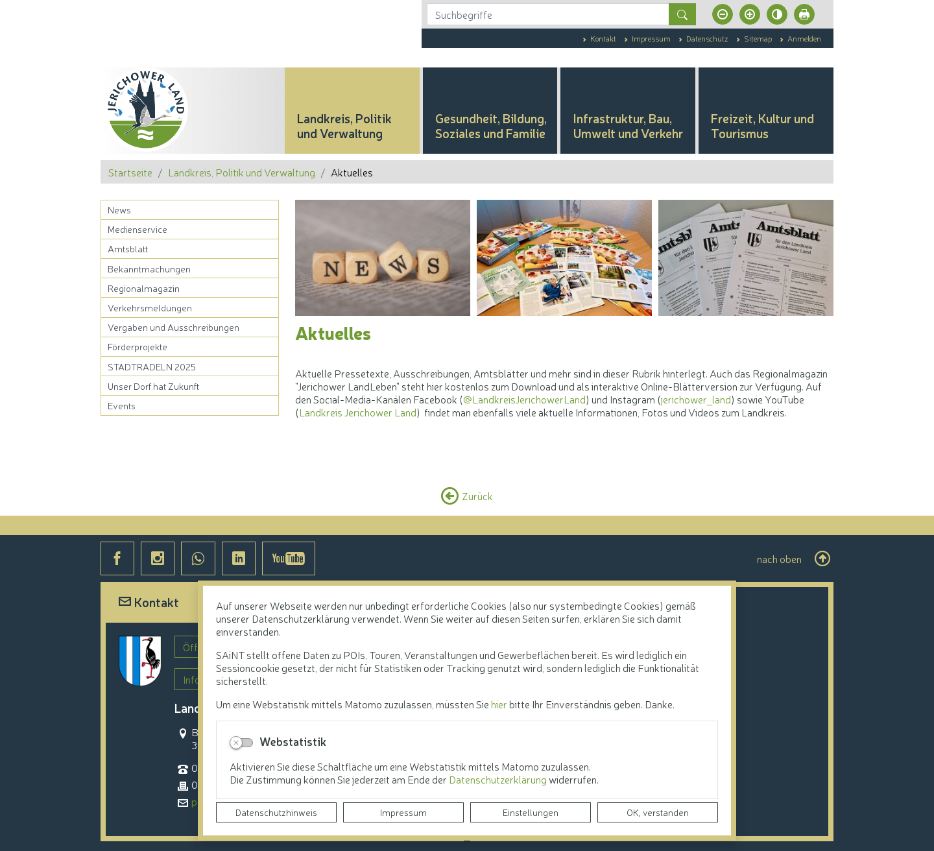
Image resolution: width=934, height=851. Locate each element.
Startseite (130, 172)
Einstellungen (530, 812)
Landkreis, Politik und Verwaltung (241, 172)
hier (499, 704)
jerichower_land (696, 399)
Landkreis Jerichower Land (357, 412)
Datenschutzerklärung (499, 779)
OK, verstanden (658, 812)
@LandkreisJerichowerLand (524, 399)
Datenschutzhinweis (276, 812)
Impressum (403, 812)
